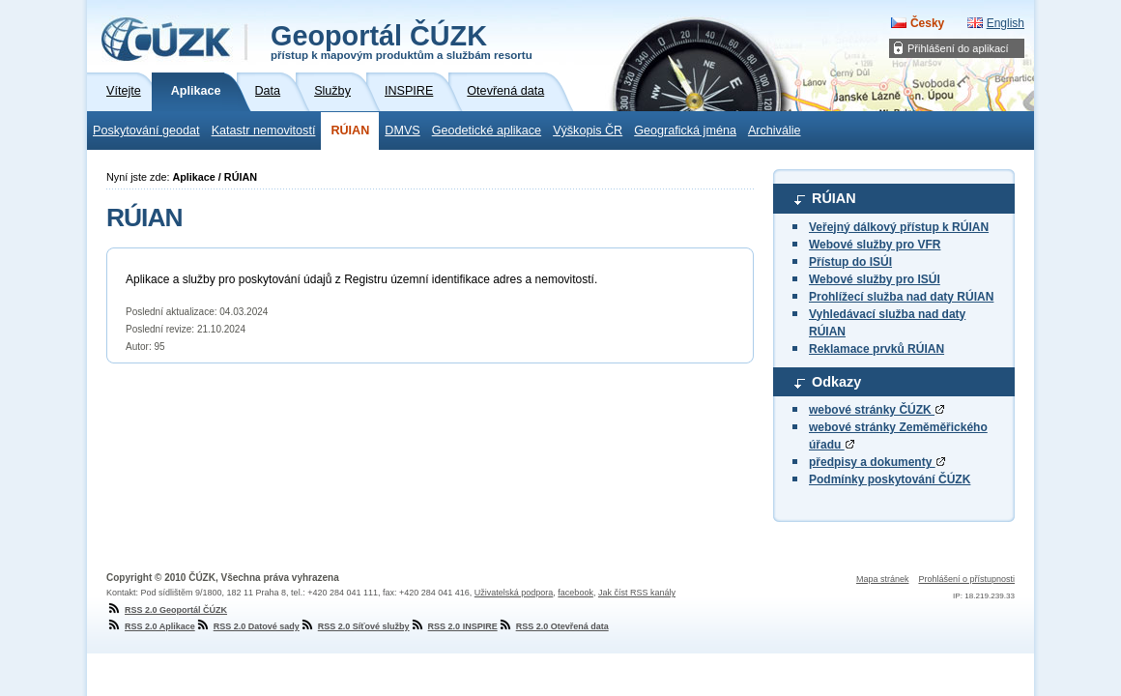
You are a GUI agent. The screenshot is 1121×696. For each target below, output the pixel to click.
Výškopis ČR (587, 130)
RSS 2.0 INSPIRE (454, 626)
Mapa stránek (882, 579)
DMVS (402, 130)
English (1005, 23)
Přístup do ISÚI (850, 262)
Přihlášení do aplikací (958, 48)
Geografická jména (685, 130)
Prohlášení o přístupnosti (966, 579)
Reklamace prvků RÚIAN (876, 349)
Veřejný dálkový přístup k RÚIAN (899, 227)
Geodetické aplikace (486, 130)
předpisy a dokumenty (877, 462)
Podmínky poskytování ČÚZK (889, 479)
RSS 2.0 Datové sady (247, 626)
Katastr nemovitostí (264, 130)
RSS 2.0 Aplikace (150, 626)
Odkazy (836, 382)
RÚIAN (350, 130)
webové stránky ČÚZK (876, 410)
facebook (575, 592)
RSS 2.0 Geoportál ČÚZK (166, 610)
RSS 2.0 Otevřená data (553, 626)
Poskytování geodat (146, 130)
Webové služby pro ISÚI (874, 279)
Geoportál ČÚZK (401, 40)
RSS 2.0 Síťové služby (355, 626)
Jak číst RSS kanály (636, 592)
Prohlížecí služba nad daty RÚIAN (901, 297)
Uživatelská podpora (514, 592)
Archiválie (774, 130)
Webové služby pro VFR (874, 244)
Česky (927, 23)
